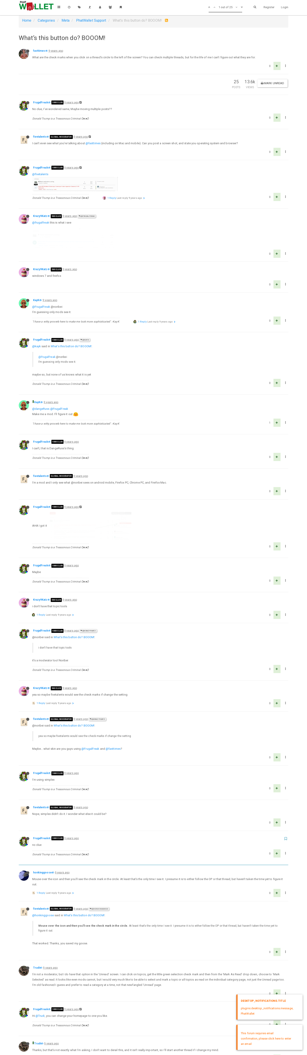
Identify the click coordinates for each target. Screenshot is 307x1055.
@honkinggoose (99, 861)
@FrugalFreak (87, 207)
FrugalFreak (40, 102)
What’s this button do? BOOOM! (71, 323)
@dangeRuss (41, 385)
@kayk (36, 323)
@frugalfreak (40, 213)
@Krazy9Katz (88, 583)
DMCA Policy (153, 1047)
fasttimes (39, 50)
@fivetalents (40, 174)
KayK (36, 277)
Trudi (36, 920)
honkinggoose (42, 825)
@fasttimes (93, 143)
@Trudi (40, 968)
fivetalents (40, 136)
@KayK (84, 317)
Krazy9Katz (40, 207)
